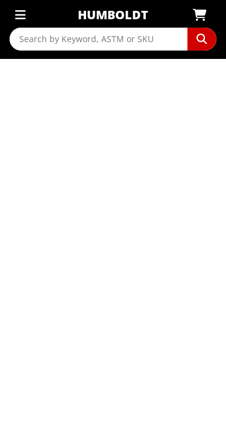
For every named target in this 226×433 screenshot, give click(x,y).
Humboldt (113, 15)
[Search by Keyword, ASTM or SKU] (98, 39)
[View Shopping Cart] (203, 15)
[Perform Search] (201, 39)
